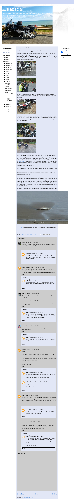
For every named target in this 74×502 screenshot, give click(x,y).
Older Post (53, 494)
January (8, 106)
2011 (5, 109)
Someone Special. (7, 84)
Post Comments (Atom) (28, 497)
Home (37, 494)
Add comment (21, 453)
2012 (5, 61)
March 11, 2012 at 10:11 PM (37, 267)
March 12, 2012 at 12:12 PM (32, 325)
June (7, 75)
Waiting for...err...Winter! (9, 94)
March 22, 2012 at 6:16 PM (34, 421)
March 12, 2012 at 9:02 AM (33, 293)
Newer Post (20, 494)
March (7, 81)
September (8, 69)
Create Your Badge (6, 52)
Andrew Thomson (26, 267)
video (22, 227)
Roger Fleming (6, 50)
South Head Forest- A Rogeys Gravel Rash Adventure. (8, 99)
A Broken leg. (8, 90)
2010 (5, 111)
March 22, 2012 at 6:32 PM (37, 436)
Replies (25, 251)
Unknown (24, 349)
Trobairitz (24, 293)
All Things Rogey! (12, 9)
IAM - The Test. (8, 88)
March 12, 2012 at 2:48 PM (33, 349)
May (7, 77)
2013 (5, 59)
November (8, 65)
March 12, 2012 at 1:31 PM (37, 312)
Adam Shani (21, 161)
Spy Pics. (7, 86)
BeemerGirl (24, 242)
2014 (5, 57)
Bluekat (23, 395)
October (8, 67)
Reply (23, 248)
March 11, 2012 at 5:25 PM (34, 242)
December (8, 63)
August (7, 71)
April (7, 79)
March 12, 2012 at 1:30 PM (37, 280)
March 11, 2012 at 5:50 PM (37, 253)
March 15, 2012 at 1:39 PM (37, 409)
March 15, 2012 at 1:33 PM (37, 372)
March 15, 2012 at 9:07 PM (41, 381)
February (8, 104)
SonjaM (23, 325)
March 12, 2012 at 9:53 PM (32, 395)
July (7, 73)
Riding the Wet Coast (27, 364)
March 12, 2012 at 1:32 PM (37, 337)
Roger (27, 253)
